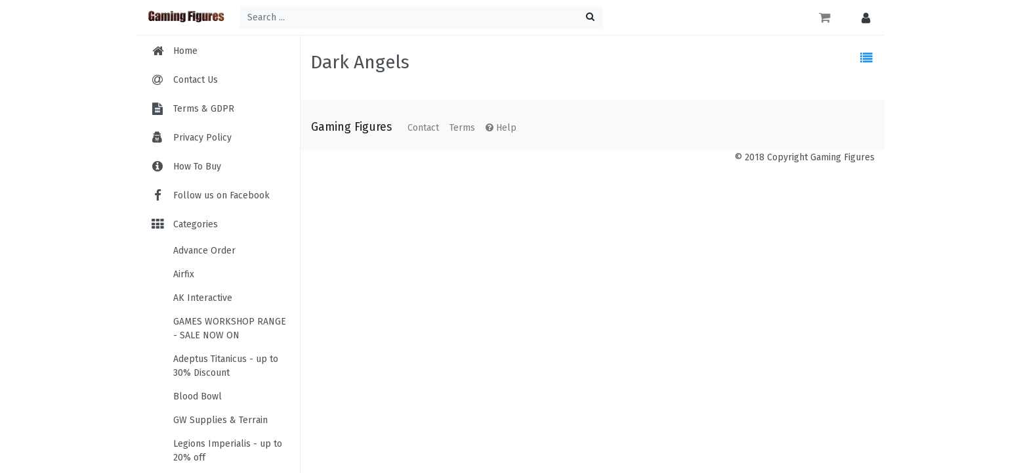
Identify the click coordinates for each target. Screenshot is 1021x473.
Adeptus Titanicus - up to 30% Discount (225, 365)
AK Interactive (202, 298)
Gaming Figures (351, 127)
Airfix (183, 274)
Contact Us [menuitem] (195, 79)
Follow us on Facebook (210, 195)
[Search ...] (421, 17)
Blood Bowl (197, 396)
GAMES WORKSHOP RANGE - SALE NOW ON (229, 328)
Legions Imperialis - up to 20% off (227, 450)
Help (501, 127)
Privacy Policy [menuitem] (202, 137)
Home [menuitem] (185, 50)
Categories (184, 224)
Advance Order (204, 250)
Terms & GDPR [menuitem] (203, 108)
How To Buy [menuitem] (197, 166)
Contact (423, 127)
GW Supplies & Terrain (220, 420)
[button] (862, 17)
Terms (462, 127)
